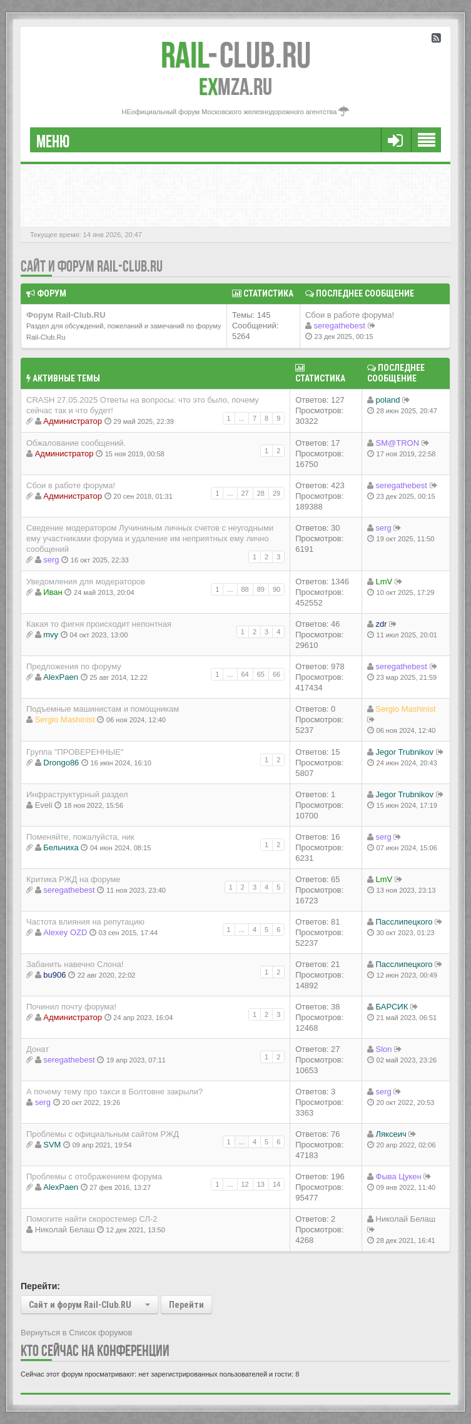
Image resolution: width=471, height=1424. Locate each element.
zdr (381, 624)
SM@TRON (398, 443)
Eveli (44, 805)
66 (276, 674)
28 (261, 493)
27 (245, 493)
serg (51, 559)
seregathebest (339, 325)
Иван (53, 592)
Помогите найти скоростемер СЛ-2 (92, 1219)
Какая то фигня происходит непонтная (98, 624)
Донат (37, 1049)
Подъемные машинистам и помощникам (102, 709)
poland (388, 400)
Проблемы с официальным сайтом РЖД (102, 1134)
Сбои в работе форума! (349, 315)
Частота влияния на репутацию (85, 921)
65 (261, 674)
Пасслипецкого (404, 921)
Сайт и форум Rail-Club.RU (92, 266)
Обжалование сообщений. (76, 443)
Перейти (186, 1305)
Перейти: (40, 1286)
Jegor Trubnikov (405, 752)
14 (276, 1184)
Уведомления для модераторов (85, 581)
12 (245, 1184)
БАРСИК (392, 1006)
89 (261, 589)
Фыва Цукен (399, 1176)
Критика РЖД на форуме (73, 879)
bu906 (54, 975)
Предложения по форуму (73, 666)
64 (245, 674)
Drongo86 (61, 762)
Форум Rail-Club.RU (66, 315)
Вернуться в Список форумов (77, 1332)
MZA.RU (235, 87)
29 (276, 493)
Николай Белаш (65, 1229)
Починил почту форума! (71, 1006)
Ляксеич (391, 1134)
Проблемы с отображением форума (94, 1176)
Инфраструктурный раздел (77, 794)
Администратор (72, 421)
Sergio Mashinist (65, 719)
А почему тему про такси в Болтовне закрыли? (114, 1091)
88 (245, 589)
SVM (52, 1144)
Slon (384, 1049)
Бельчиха (60, 847)
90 (276, 589)
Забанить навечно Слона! (74, 964)
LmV (384, 581)
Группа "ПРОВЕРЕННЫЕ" (75, 752)
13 (261, 1184)
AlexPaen (60, 677)
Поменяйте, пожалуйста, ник (80, 837)
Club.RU (236, 55)
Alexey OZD (65, 932)
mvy (50, 634)
